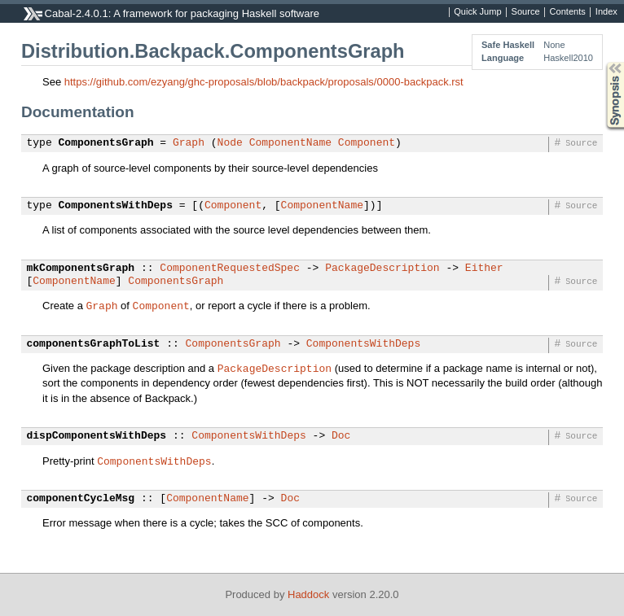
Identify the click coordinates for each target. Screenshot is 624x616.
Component (366, 143)
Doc (341, 436)
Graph (188, 143)
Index (606, 12)
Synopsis (602, 62)
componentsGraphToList (93, 344)
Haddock (308, 594)
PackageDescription (382, 268)
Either (484, 268)
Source (526, 12)
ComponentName (290, 143)
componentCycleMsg (81, 498)
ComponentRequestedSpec (230, 268)
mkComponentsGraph (81, 268)
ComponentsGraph (106, 143)
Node (230, 143)
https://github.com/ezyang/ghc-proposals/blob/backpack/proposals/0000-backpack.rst (264, 82)
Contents (568, 12)
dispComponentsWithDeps (97, 436)
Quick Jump (477, 12)
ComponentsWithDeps (116, 206)
